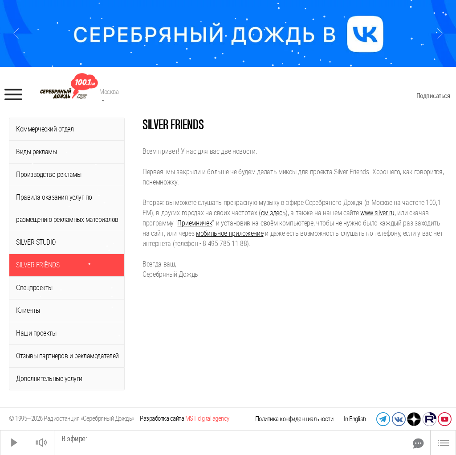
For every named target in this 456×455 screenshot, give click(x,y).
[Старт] (13, 442)
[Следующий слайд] (440, 33)
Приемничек (194, 223)
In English (355, 419)
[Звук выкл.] (40, 442)
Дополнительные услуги (49, 378)
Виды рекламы (36, 152)
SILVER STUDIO (36, 242)
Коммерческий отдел (44, 129)
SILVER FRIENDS (37, 265)
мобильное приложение (230, 233)
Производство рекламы (48, 174)
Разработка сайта (184, 418)
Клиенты (28, 310)
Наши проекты (36, 333)
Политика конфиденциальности (294, 419)
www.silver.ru (377, 213)
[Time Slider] (229, 442)
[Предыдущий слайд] (16, 33)
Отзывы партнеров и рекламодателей (67, 356)
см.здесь (273, 213)
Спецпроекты (34, 287)
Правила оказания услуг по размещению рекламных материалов (67, 208)
